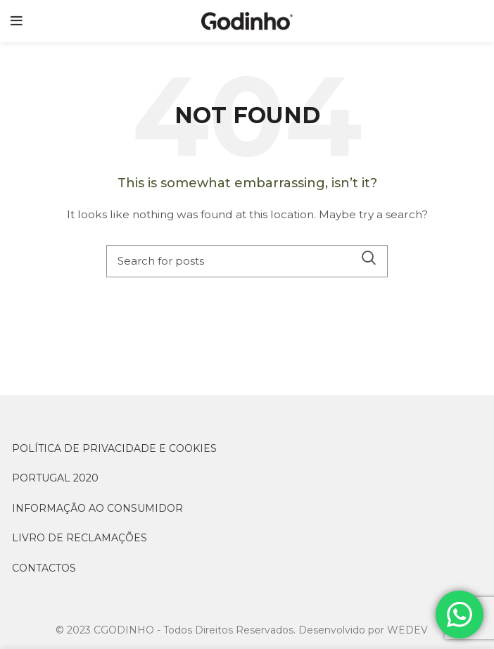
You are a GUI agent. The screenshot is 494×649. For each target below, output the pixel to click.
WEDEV (407, 630)
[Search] (247, 261)
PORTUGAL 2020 (55, 478)
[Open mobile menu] (17, 21)
